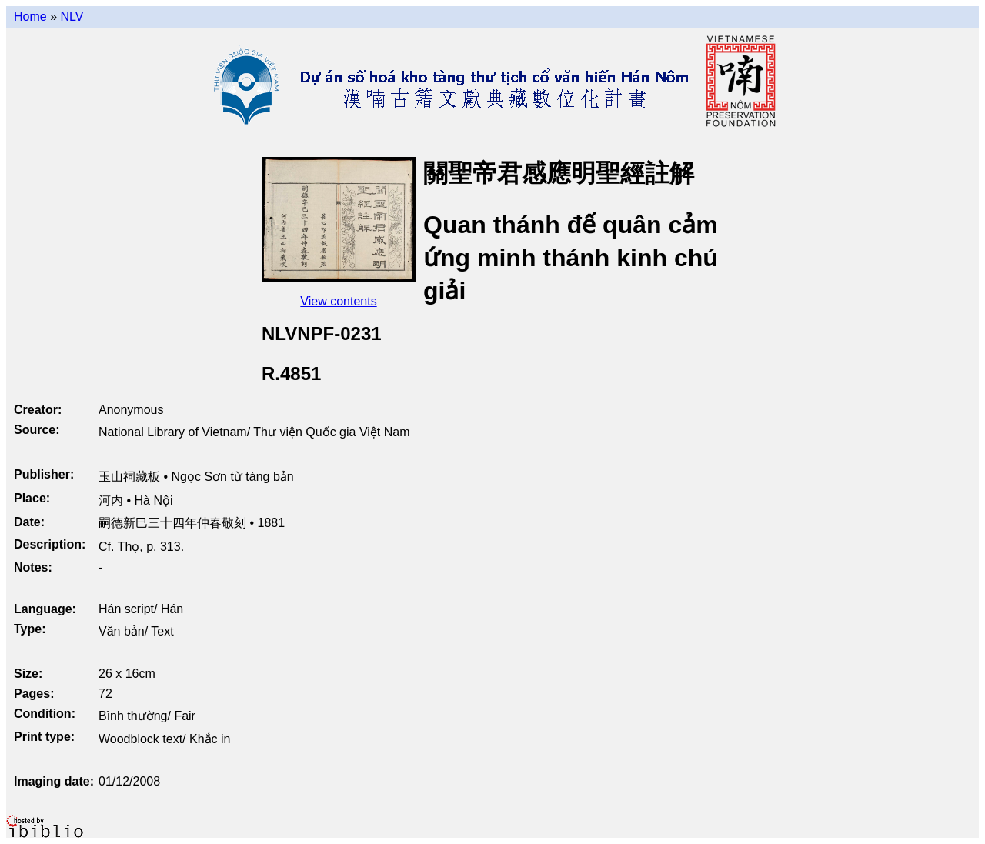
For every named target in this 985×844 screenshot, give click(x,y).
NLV (71, 16)
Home (30, 16)
